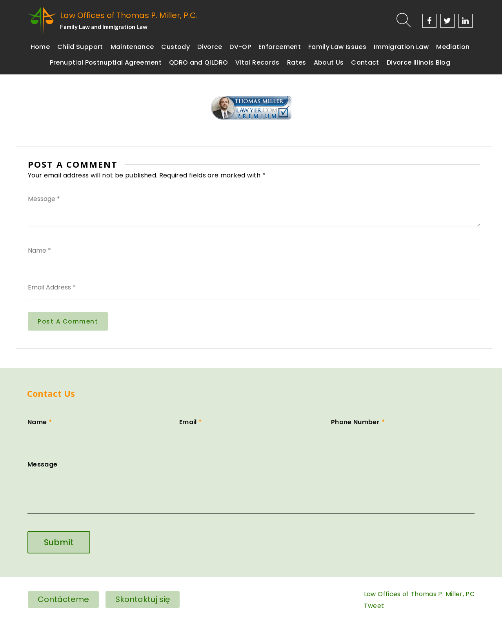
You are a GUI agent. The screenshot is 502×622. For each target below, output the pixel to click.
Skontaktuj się (142, 599)
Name (99, 431)
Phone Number (402, 431)
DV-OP (240, 46)
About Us (329, 62)
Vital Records (257, 62)
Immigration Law (401, 46)
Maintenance (132, 46)
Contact (365, 62)
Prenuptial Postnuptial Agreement (106, 62)
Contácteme (63, 599)
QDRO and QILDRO (198, 62)
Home (40, 46)
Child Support (80, 46)
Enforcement (279, 46)
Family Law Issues (337, 46)
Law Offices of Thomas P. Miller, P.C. (129, 15)
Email (250, 431)
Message (251, 488)
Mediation (452, 46)
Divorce (209, 46)
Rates (296, 62)
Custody (175, 46)
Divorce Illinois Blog (418, 62)
